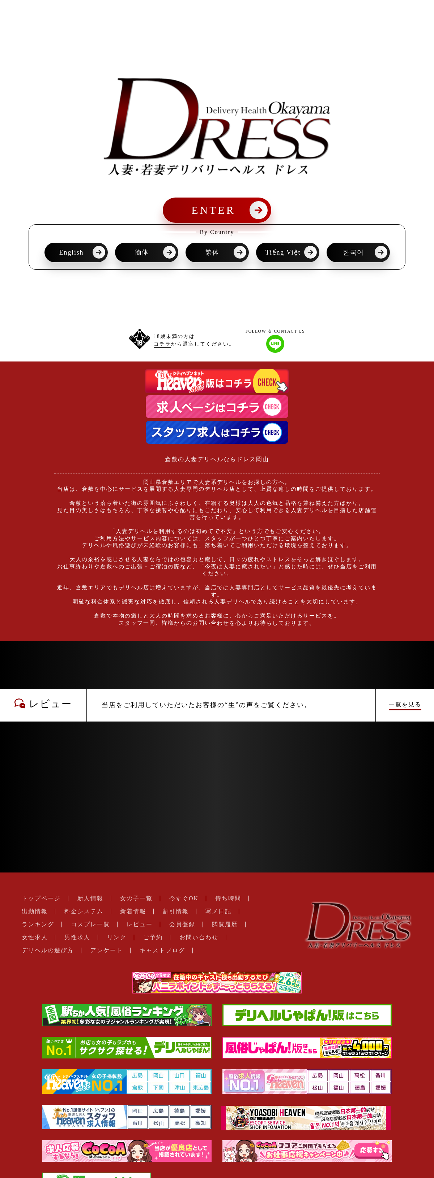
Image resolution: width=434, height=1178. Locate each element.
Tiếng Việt (283, 252)
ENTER (213, 210)
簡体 (142, 252)
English (71, 252)
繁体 (212, 252)
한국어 (353, 252)
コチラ (162, 344)
